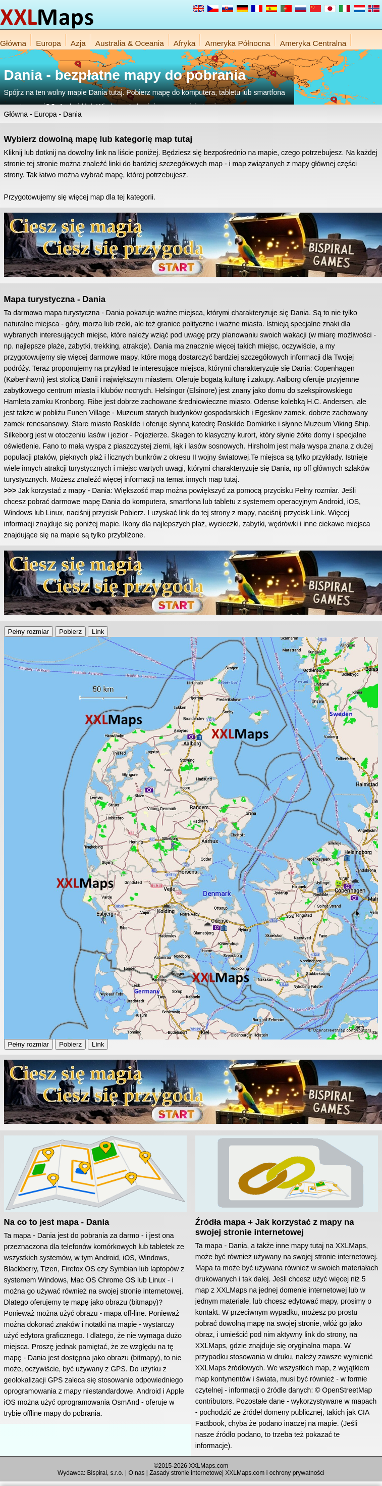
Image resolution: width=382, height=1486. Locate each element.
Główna (13, 43)
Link (98, 631)
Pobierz (70, 631)
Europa (48, 43)
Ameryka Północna (237, 43)
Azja (78, 43)
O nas (136, 1472)
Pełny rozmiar (28, 631)
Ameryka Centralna (313, 43)
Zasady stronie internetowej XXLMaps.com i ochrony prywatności (236, 1472)
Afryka (185, 43)
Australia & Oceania (129, 43)
